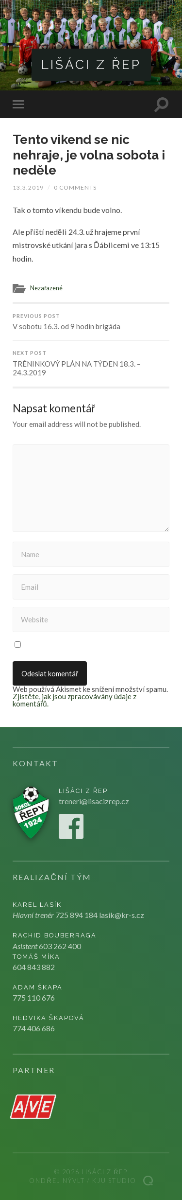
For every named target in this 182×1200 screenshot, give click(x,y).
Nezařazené (46, 288)
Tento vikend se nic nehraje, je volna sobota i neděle (89, 154)
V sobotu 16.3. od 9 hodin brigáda (91, 322)
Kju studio (114, 1180)
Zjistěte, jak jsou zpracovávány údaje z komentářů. (74, 700)
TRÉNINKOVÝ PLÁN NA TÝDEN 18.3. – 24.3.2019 (91, 363)
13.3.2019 (28, 187)
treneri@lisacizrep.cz (94, 801)
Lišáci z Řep (91, 64)
